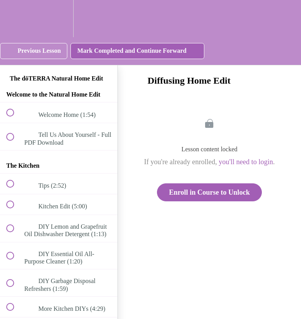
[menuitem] (58, 18)
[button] (14, 18)
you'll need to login (246, 162)
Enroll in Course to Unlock (209, 192)
